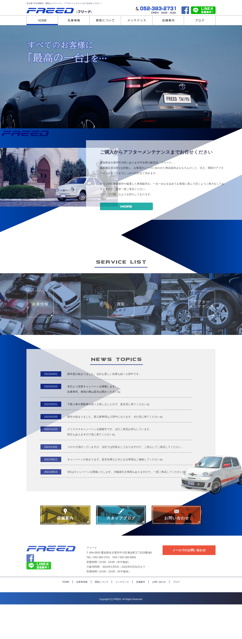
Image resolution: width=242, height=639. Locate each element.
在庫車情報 (82, 616)
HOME (65, 616)
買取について (101, 616)
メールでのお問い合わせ (189, 582)
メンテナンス (122, 616)
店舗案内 (140, 616)
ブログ (176, 616)
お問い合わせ (159, 616)
